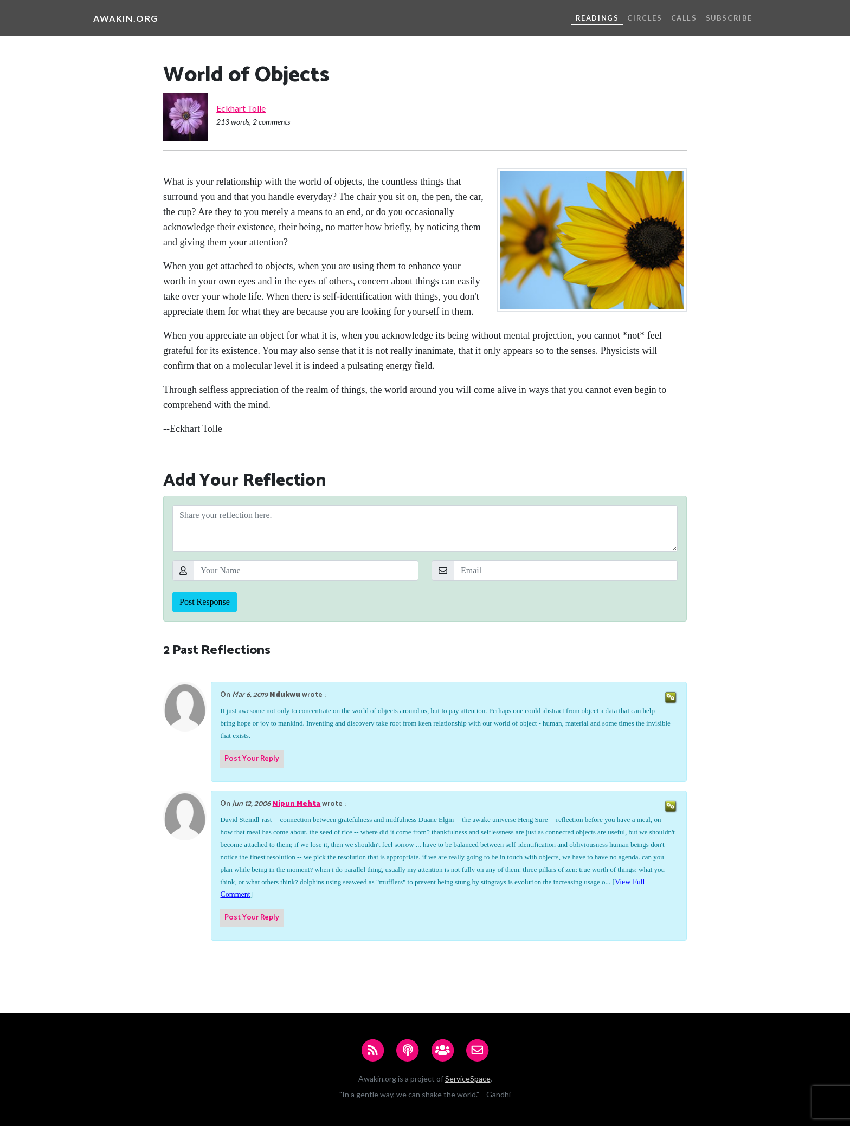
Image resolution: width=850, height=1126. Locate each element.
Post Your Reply (251, 758)
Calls (684, 18)
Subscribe (729, 18)
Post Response (204, 601)
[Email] (566, 570)
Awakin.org (125, 18)
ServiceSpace (468, 1078)
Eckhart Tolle (241, 108)
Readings (597, 18)
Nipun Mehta (296, 803)
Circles (644, 18)
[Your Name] (306, 570)
